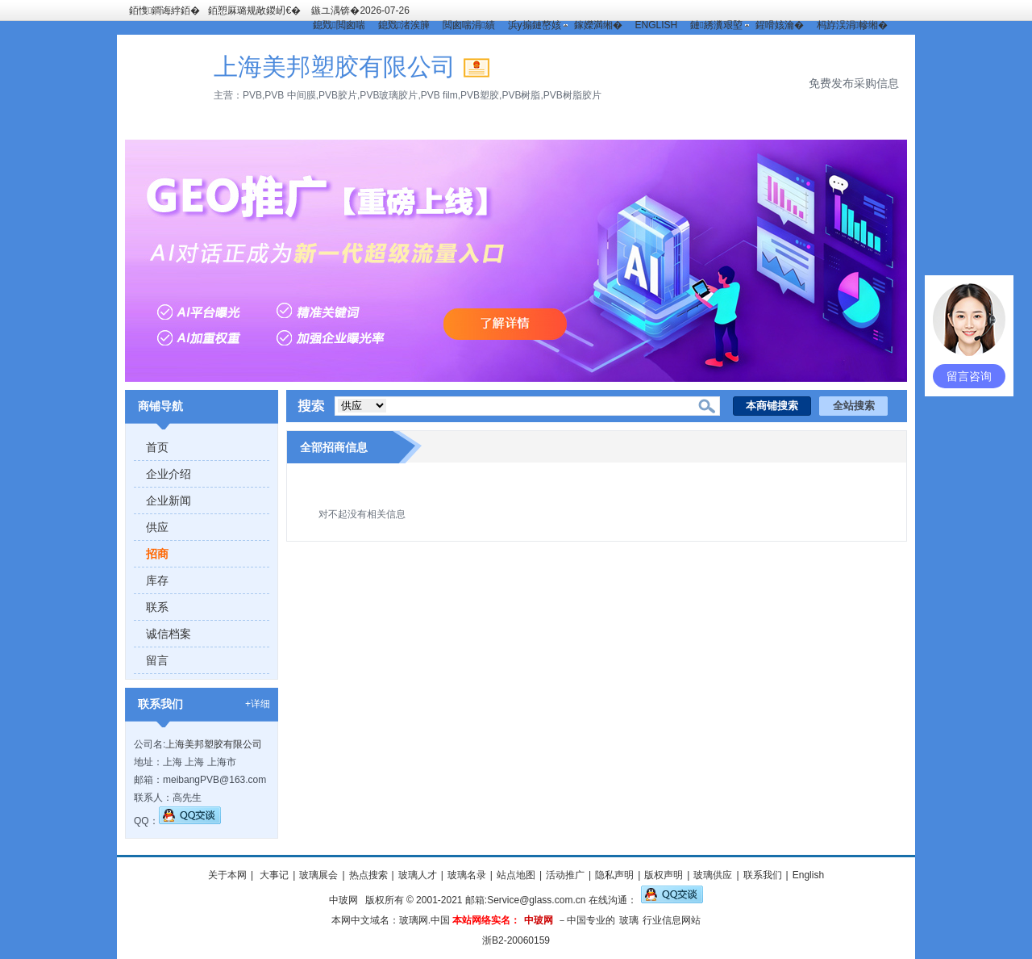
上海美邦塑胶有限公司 (213, 744)
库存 (157, 580)
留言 (157, 660)
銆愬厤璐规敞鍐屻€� (254, 10)
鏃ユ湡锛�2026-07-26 (360, 10)
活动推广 (565, 875)
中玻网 (343, 900)
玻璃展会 (318, 875)
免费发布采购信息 (854, 83)
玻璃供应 (712, 875)
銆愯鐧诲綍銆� (164, 10)
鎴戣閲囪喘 (338, 25)
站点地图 (516, 875)
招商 (157, 553)
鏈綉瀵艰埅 (716, 25)
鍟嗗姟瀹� (779, 25)
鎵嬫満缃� (598, 25)
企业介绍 (168, 473)
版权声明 (663, 875)
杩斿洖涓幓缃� (852, 25)
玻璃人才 (417, 875)
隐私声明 (614, 875)
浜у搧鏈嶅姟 (534, 25)
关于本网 (227, 875)
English (808, 875)
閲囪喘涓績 (468, 25)
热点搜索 (368, 875)
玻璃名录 (466, 875)
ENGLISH (656, 25)
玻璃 (629, 920)
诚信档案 (168, 633)
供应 (157, 527)
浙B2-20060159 (516, 940)
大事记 (273, 875)
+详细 (257, 704)
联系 (157, 607)
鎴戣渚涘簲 (404, 25)
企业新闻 (168, 500)
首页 (157, 447)
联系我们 (762, 875)
